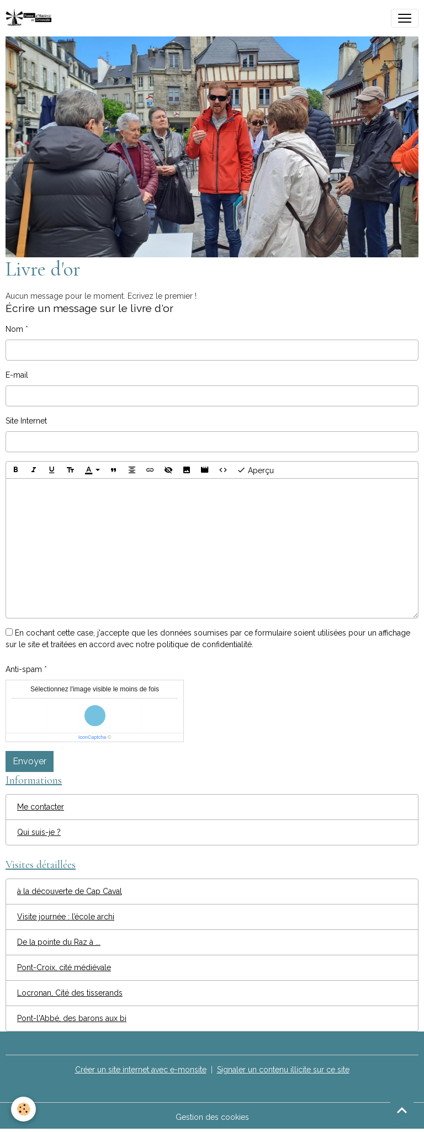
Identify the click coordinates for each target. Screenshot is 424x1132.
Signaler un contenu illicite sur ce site (283, 1069)
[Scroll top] (402, 1110)
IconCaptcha (92, 737)
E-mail (17, 375)
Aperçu (255, 469)
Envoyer (29, 761)
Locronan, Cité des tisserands (70, 992)
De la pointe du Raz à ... (58, 942)
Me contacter (40, 806)
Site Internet (26, 420)
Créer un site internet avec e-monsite (140, 1069)
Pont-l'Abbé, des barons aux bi (71, 1018)
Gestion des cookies (212, 1117)
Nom (14, 329)
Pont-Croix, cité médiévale (64, 967)
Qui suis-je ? (39, 832)
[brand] (31, 18)
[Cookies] (23, 1109)
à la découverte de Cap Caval (69, 891)
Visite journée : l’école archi (65, 916)
